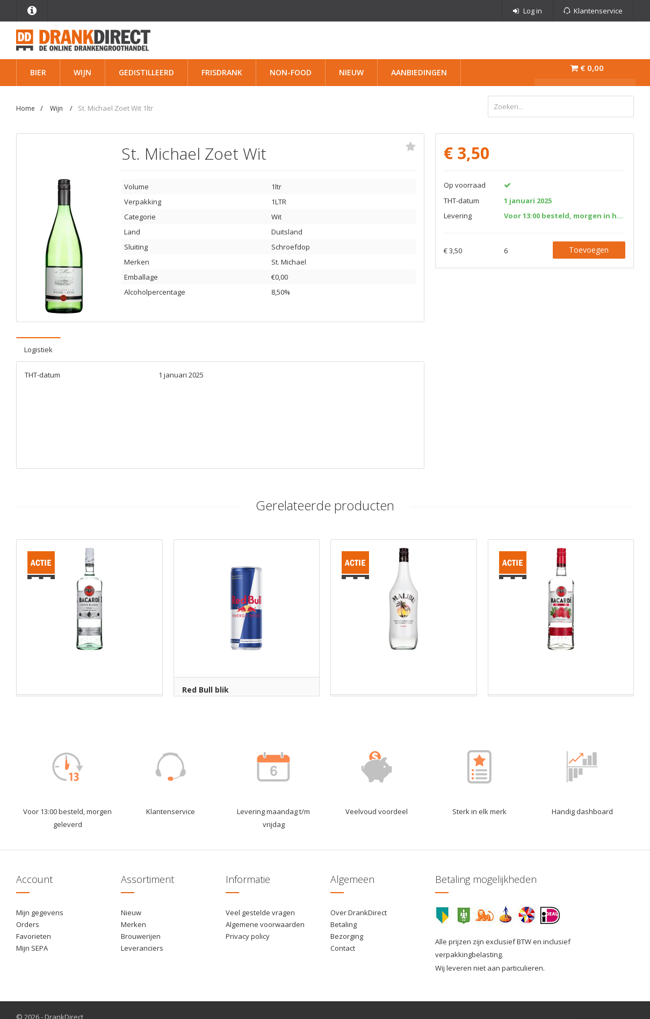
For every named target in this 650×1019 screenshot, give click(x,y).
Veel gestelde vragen (260, 911)
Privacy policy (248, 934)
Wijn (82, 72)
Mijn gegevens (39, 911)
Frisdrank (221, 72)
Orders (27, 923)
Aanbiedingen (419, 72)
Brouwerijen (141, 934)
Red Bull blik (205, 688)
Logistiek (38, 348)
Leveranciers (142, 946)
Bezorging (346, 934)
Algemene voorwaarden (265, 923)
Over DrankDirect (358, 911)
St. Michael (288, 260)
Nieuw (351, 72)
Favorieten (33, 934)
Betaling (343, 923)
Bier (38, 72)
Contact (342, 946)
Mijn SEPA (32, 946)
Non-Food (291, 72)
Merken (133, 923)
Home (25, 108)
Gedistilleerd (146, 72)
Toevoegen (589, 248)
